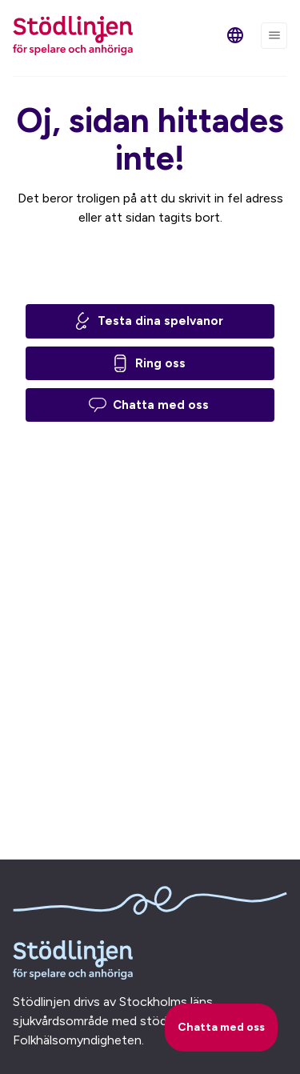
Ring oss (148, 363)
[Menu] (274, 35)
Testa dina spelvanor (148, 321)
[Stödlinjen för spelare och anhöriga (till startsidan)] (73, 35)
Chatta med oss (149, 405)
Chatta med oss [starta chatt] (221, 1027)
